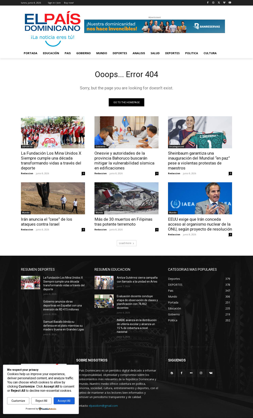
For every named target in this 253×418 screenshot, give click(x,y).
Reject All (41, 400)
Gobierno (100, 146)
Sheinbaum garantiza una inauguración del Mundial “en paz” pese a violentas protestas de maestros (199, 160)
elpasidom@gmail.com (103, 406)
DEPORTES (27, 146)
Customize (18, 400)
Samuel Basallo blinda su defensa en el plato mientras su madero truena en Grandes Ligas (63, 325)
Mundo (25, 212)
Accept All (64, 400)
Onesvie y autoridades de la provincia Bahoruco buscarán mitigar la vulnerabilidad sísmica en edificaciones (124, 160)
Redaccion (27, 173)
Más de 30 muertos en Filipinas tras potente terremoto (123, 222)
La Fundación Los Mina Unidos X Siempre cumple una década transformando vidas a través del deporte (51, 160)
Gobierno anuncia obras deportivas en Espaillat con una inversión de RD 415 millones (62, 305)
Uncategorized (176, 146)
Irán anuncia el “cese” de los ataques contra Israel (46, 222)
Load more (126, 243)
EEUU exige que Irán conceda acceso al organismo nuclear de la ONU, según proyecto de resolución (200, 224)
